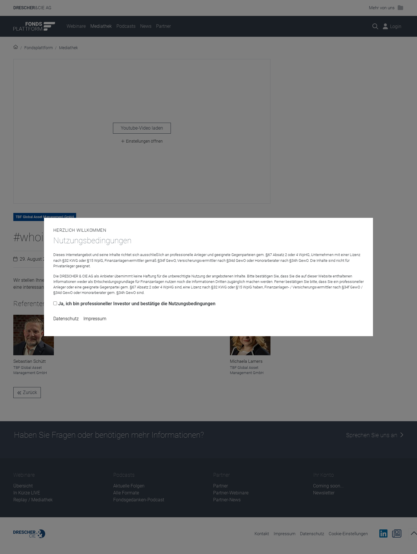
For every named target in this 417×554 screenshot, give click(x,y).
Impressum (94, 318)
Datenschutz (66, 318)
